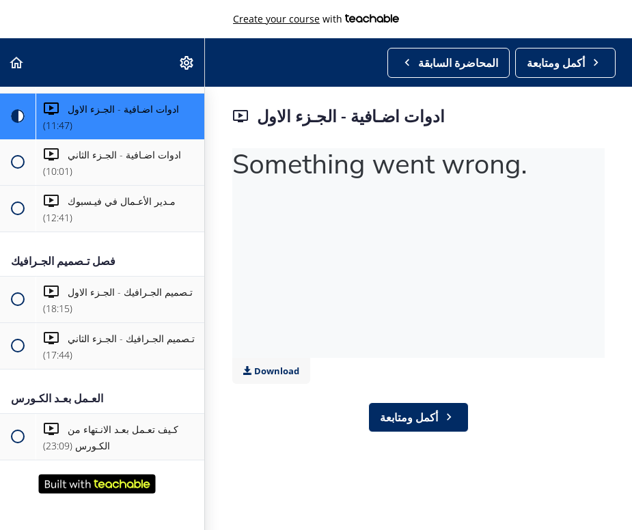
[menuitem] (187, 62)
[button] (17, 62)
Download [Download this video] (271, 371)
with (316, 19)
